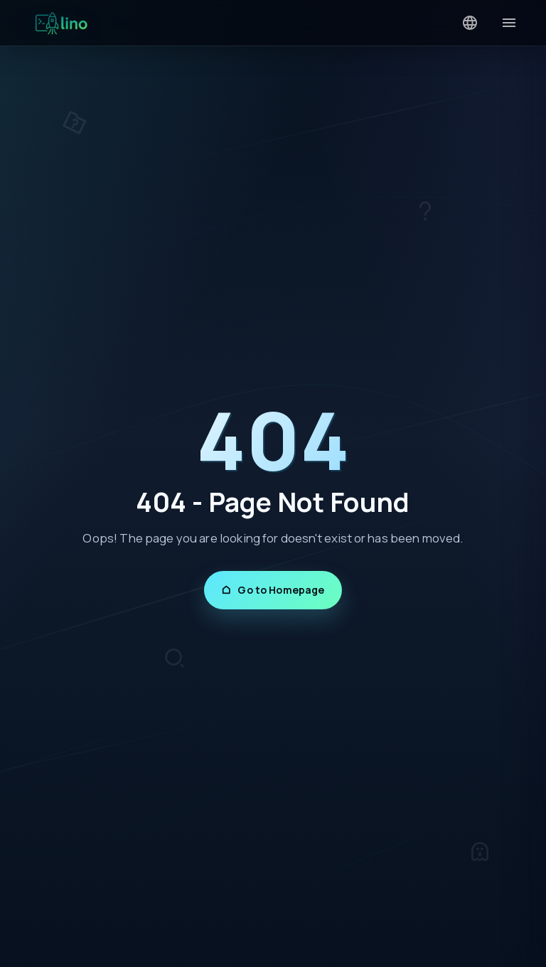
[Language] (470, 23)
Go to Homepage (272, 590)
